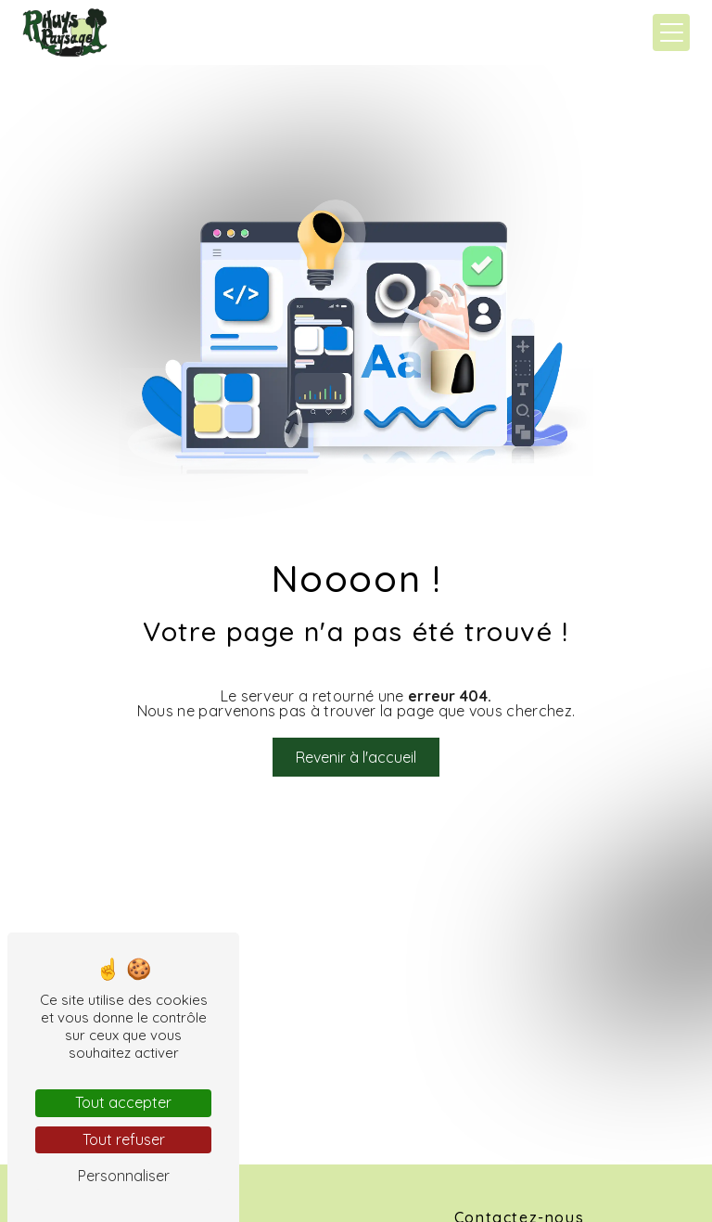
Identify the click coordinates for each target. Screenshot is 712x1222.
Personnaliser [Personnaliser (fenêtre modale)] (124, 1175)
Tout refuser (124, 1139)
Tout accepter (123, 1102)
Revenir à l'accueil (356, 757)
